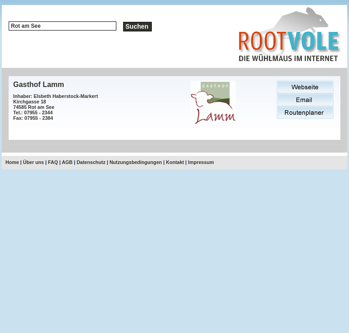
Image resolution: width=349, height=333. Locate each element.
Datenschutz (91, 162)
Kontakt (175, 162)
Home (12, 162)
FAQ (53, 162)
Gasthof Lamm (38, 84)
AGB (67, 162)
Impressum (201, 162)
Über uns (33, 162)
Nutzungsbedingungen (136, 162)
